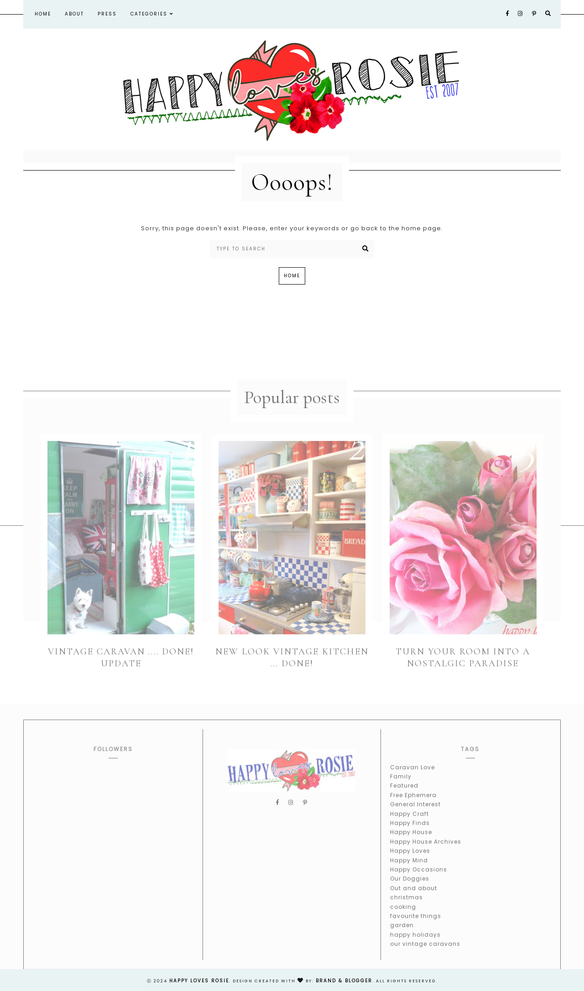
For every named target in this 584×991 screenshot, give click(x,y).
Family (401, 784)
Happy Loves (410, 858)
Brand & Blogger (344, 980)
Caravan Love (412, 774)
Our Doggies (409, 886)
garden (402, 933)
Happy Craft (409, 821)
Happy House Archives (425, 849)
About (74, 13)
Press (107, 13)
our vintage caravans (425, 951)
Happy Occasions (418, 877)
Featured (404, 793)
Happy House (411, 840)
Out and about (413, 896)
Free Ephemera (413, 803)
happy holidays (415, 942)
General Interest (415, 812)
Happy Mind (409, 868)
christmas (406, 905)
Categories (151, 13)
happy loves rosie (199, 980)
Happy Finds (410, 831)
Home (43, 13)
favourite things (415, 924)
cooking (403, 914)
